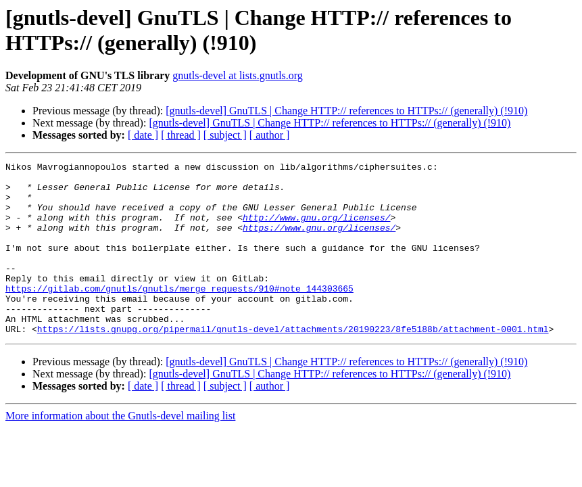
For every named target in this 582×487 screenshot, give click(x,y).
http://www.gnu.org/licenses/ (316, 229)
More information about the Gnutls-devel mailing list (120, 450)
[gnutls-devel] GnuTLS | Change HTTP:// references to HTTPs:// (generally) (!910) (346, 110)
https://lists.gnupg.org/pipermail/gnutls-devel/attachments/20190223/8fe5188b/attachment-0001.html (293, 363)
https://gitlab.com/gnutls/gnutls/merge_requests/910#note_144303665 (179, 314)
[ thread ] (181, 135)
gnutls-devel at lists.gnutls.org (237, 75)
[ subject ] (225, 135)
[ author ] (269, 135)
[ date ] (143, 135)
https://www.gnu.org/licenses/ (319, 241)
